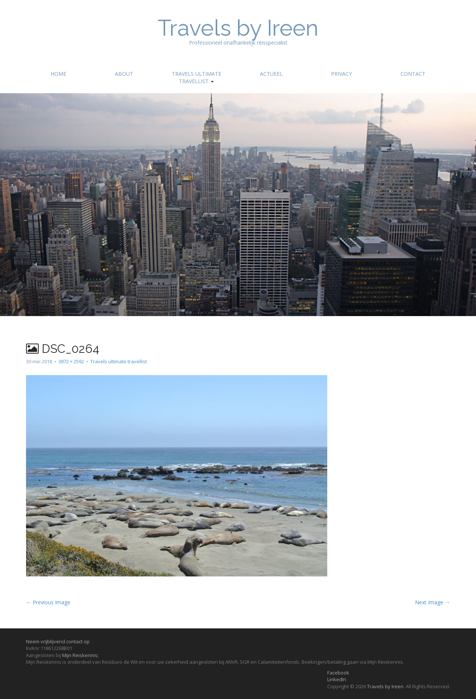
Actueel (271, 73)
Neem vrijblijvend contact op (58, 641)
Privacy (341, 73)
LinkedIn (336, 679)
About (124, 73)
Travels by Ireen (238, 28)
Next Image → (432, 602)
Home (58, 73)
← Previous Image (48, 602)
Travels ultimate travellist (196, 77)
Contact (413, 73)
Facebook (338, 672)
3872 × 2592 (71, 361)
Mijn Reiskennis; (80, 655)
